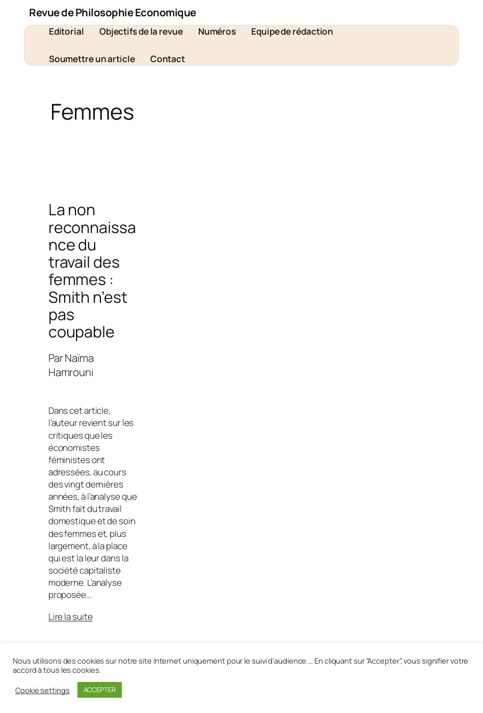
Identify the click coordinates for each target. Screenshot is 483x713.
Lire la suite (70, 616)
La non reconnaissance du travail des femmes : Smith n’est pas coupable (92, 270)
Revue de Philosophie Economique (112, 12)
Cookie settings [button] (42, 690)
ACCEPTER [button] (100, 689)
